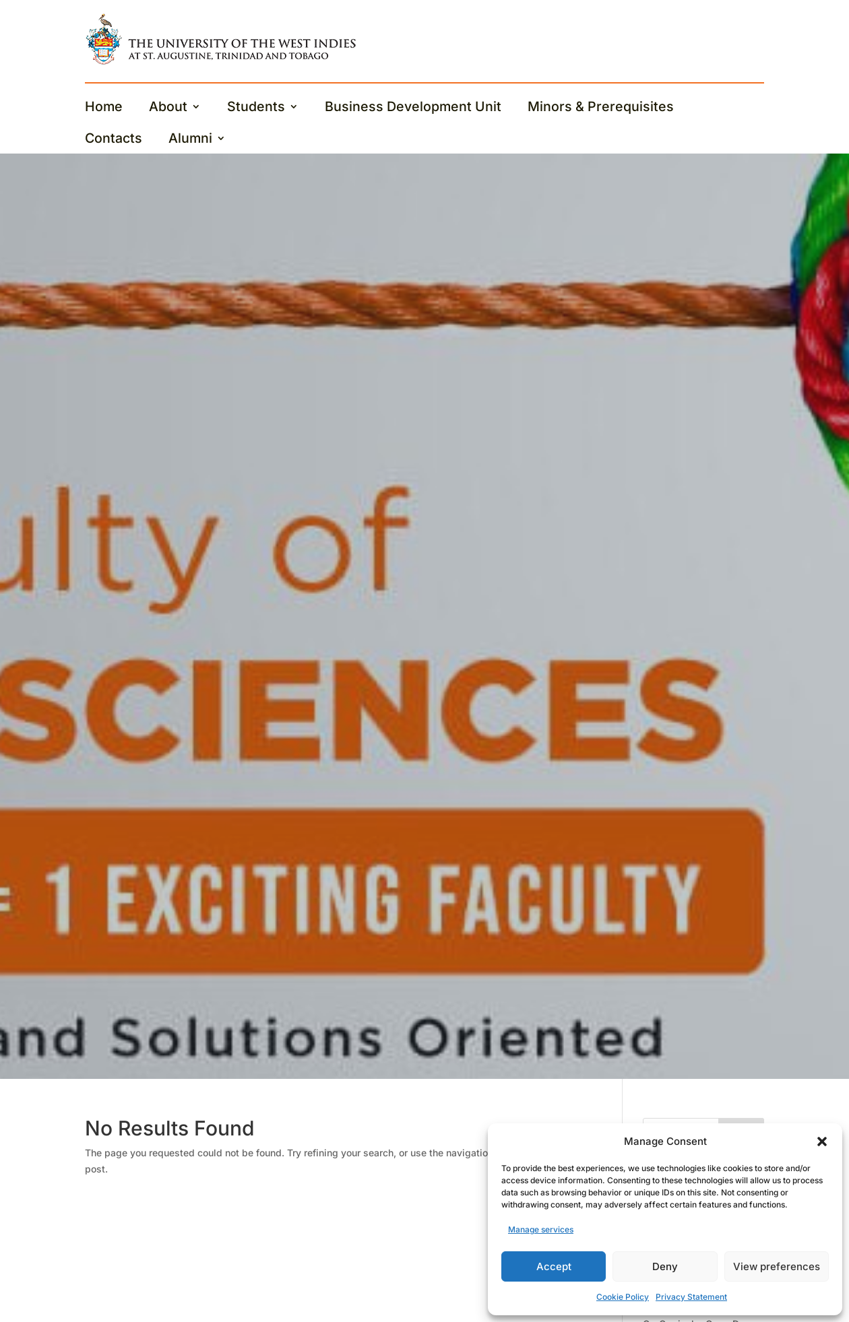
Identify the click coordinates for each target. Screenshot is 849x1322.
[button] (822, 1141)
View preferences (776, 1266)
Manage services (540, 1229)
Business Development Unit (413, 108)
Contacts (113, 139)
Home (104, 108)
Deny (665, 1266)
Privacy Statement (691, 1297)
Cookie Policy (622, 1297)
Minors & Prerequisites (601, 108)
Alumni (190, 139)
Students (256, 108)
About (168, 108)
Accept (553, 1266)
